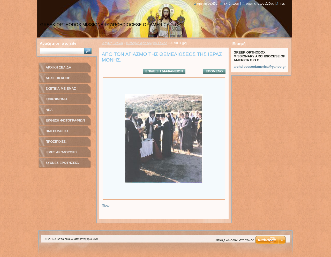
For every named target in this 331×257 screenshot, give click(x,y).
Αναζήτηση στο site (58, 43)
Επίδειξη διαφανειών (164, 71)
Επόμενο (214, 71)
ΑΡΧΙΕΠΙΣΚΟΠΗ (58, 78)
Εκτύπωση (231, 3)
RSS (282, 3)
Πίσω (106, 205)
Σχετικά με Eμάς (61, 88)
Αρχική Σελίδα (112, 43)
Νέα (49, 110)
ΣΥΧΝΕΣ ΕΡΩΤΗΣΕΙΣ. (62, 163)
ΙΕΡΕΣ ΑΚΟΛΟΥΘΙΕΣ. (62, 152)
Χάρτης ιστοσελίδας (260, 3)
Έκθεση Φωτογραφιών (65, 120)
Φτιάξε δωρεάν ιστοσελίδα (234, 240)
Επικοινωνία (57, 99)
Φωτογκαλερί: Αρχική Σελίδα (147, 43)
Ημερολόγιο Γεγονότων (57, 133)
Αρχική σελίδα (207, 3)
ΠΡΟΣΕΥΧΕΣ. (56, 141)
